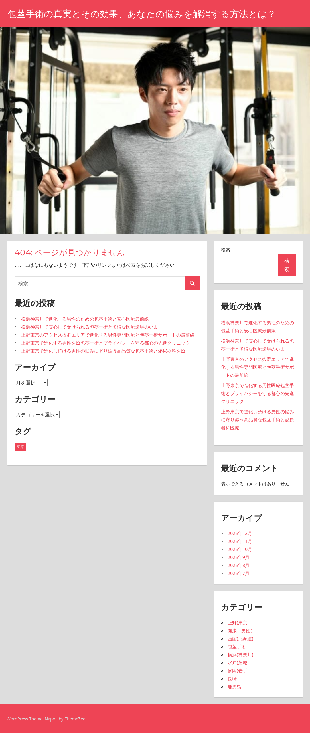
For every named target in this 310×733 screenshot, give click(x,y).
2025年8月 (239, 565)
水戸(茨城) (238, 662)
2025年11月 (240, 541)
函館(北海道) (240, 638)
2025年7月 (239, 573)
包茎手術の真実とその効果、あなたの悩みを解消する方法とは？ (141, 13)
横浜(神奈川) (240, 654)
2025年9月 (239, 557)
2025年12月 (240, 533)
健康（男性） (241, 630)
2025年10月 (240, 549)
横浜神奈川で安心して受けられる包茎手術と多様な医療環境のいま (89, 327)
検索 (225, 249)
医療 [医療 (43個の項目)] (20, 446)
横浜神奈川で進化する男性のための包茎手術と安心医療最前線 (85, 319)
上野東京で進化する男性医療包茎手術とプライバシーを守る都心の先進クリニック (105, 343)
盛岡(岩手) (238, 670)
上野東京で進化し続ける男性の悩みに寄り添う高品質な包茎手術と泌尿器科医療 (103, 351)
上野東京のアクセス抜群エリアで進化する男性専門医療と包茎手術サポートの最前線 (107, 335)
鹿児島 (234, 686)
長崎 (232, 678)
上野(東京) (238, 622)
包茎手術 (237, 646)
